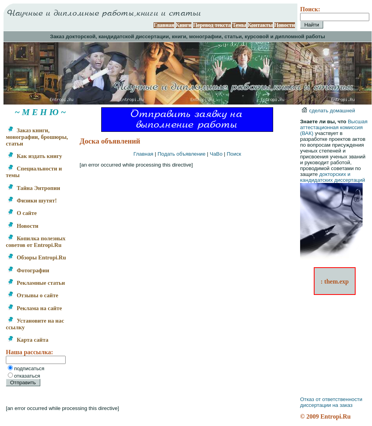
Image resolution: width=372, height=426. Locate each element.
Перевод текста (212, 25)
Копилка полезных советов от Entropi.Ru (36, 241)
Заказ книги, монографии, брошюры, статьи (37, 137)
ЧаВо (216, 154)
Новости (284, 25)
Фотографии (28, 270)
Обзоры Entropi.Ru (36, 257)
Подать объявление (181, 154)
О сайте (22, 213)
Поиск (234, 154)
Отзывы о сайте (32, 295)
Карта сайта (27, 340)
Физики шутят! (32, 200)
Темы (239, 25)
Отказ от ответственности (331, 399)
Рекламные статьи (36, 283)
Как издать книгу (34, 156)
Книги (184, 25)
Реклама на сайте (34, 308)
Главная (164, 25)
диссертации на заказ (326, 405)
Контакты (260, 25)
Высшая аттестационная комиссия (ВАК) (333, 127)
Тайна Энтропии (33, 188)
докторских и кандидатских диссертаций (332, 177)
